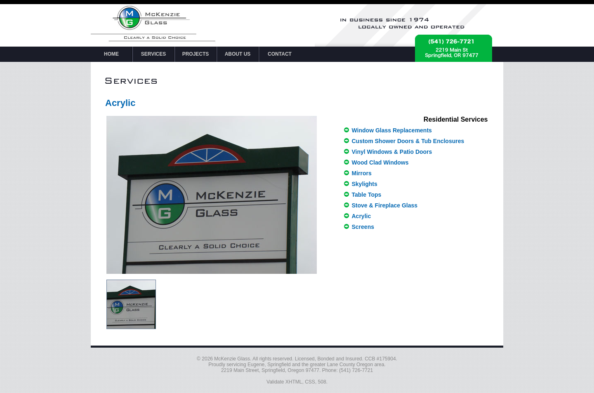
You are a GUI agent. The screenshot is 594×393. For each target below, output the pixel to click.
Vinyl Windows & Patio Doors (392, 151)
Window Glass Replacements (392, 130)
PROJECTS (195, 54)
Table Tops (367, 194)
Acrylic (361, 216)
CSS (310, 382)
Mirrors (362, 173)
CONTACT (280, 54)
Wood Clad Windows (380, 162)
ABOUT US (238, 54)
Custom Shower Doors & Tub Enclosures (408, 141)
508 (322, 382)
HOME (111, 54)
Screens (363, 227)
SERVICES (153, 54)
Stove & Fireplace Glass (385, 205)
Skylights (364, 184)
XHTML (293, 382)
